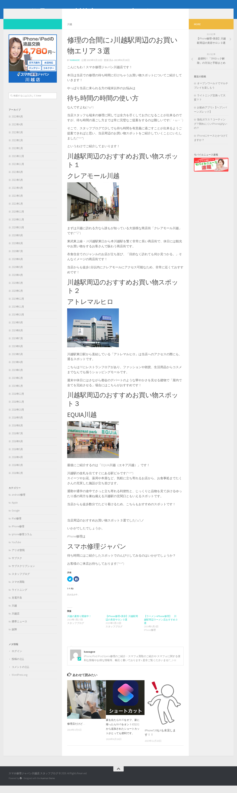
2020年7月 (17, 256)
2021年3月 (17, 201)
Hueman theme (47, 785)
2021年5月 (17, 185)
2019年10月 (18, 319)
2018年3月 (17, 470)
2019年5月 (17, 359)
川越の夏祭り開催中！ (79, 621)
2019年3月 (17, 375)
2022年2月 (17, 145)
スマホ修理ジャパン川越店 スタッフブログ (78, 11)
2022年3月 (17, 137)
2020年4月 (17, 280)
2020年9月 (17, 240)
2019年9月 (17, 327)
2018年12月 (18, 399)
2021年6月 (17, 177)
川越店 (15, 618)
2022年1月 (17, 153)
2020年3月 (17, 288)
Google (15, 515)
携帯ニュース (19, 626)
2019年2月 (17, 383)
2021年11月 (18, 169)
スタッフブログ (21, 579)
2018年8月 (17, 430)
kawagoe (75, 65)
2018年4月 (17, 462)
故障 (14, 634)
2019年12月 (18, 303)
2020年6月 (17, 264)
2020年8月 (17, 248)
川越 (70, 29)
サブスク (17, 563)
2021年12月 (18, 161)
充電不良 (17, 602)
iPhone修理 (18, 531)
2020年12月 (18, 216)
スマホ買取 (18, 587)
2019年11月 (18, 311)
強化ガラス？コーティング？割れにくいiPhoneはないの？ (210, 129)
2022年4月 (17, 129)
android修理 (18, 499)
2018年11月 (18, 406)
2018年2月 (17, 478)
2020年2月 (17, 296)
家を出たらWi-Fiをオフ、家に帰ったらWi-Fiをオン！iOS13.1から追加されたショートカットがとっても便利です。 (123, 733)
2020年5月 (17, 272)
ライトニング (19, 595)
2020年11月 (18, 224)
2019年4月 (17, 367)
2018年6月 (17, 446)
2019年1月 (17, 391)
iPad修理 (16, 523)
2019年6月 (17, 351)
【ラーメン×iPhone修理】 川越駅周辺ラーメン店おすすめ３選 (161, 624)
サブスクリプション (23, 571)
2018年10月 (18, 414)
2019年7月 (17, 343)
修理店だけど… (77, 728)
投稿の (18, 664)
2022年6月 (17, 121)
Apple (15, 507)
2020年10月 (18, 232)
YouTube (16, 547)
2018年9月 (17, 422)
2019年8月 (17, 335)
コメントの (20, 672)
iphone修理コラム (22, 539)
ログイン (17, 656)
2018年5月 (17, 454)
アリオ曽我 (18, 555)
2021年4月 (17, 193)
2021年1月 (17, 208)
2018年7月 (17, 438)
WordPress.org (19, 680)
